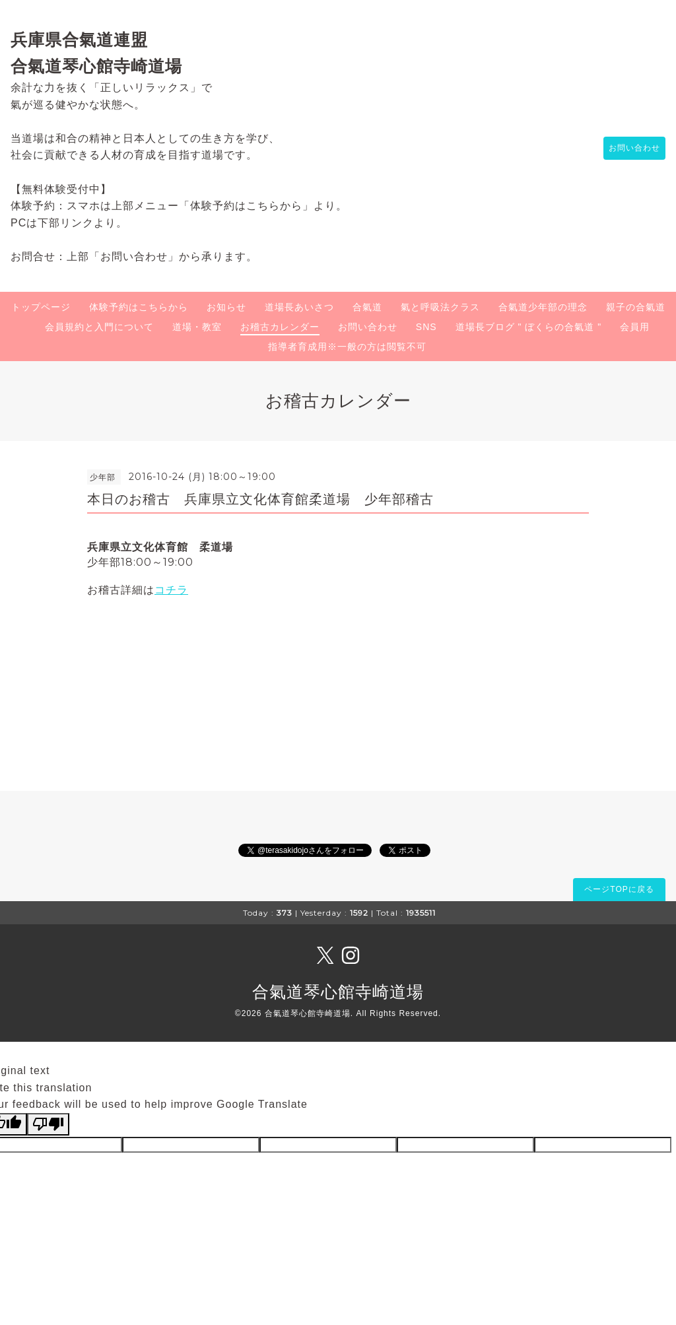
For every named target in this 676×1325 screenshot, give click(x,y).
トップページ (41, 307)
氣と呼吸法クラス (440, 307)
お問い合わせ (628, 148)
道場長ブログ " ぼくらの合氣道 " (529, 327)
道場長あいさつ (299, 307)
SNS (426, 327)
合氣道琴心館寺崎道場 (338, 991)
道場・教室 (197, 327)
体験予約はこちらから (138, 307)
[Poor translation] (48, 1124)
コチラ (171, 590)
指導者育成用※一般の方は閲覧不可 (347, 346)
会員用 (635, 327)
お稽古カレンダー (280, 327)
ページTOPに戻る (619, 889)
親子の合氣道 (635, 307)
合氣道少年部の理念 (543, 307)
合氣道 (367, 307)
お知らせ (226, 307)
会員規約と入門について (99, 327)
